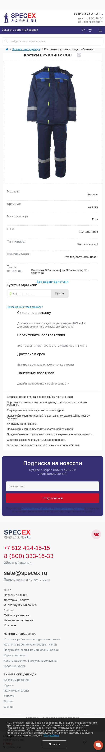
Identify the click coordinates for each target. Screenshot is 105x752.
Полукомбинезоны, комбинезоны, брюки (31, 650)
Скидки (9, 610)
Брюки (8, 701)
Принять (54, 744)
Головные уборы (15, 666)
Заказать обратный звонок (20, 29)
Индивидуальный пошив (20, 605)
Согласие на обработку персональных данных (53, 508)
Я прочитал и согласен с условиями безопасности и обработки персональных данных (52, 510)
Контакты (10, 625)
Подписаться (53, 498)
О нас (7, 590)
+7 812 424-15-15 (87, 14)
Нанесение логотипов (19, 620)
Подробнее (51, 735)
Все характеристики (52, 282)
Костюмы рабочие (16, 680)
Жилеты (9, 696)
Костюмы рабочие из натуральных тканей (32, 639)
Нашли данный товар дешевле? (25, 306)
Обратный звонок (17, 562)
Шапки (8, 706)
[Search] (6, 41)
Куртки (8, 685)
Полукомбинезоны (16, 690)
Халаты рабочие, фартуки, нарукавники (30, 660)
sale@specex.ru (25, 573)
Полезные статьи (15, 595)
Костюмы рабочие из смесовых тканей (30, 644)
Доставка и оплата (16, 600)
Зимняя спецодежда (26, 49)
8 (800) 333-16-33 (29, 556)
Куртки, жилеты (14, 655)
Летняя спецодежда (20, 633)
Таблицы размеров (17, 615)
